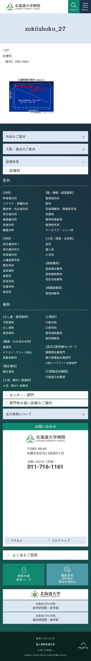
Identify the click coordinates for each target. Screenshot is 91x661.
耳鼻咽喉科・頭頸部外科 (61, 209)
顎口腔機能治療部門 (58, 357)
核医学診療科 (54, 279)
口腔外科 (51, 327)
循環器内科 (10, 219)
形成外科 (8, 281)
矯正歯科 (8, 371)
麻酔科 (7, 276)
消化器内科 (10, 214)
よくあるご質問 (24, 555)
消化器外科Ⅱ (11, 249)
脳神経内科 (53, 198)
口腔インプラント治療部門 (61, 363)
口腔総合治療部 (55, 377)
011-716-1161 (45, 466)
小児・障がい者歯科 (15, 385)
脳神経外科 (53, 224)
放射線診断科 (54, 274)
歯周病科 (8, 333)
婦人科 (50, 249)
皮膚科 (50, 214)
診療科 (7, 56)
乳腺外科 (8, 286)
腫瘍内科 (8, 230)
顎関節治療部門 (55, 352)
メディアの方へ (45, 650)
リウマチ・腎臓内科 (15, 203)
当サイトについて (45, 638)
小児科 (50, 254)
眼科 (48, 203)
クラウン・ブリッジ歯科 (17, 352)
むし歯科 (8, 327)
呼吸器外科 (10, 254)
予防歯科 (8, 322)
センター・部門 (21, 394)
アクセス (17, 540)
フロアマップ (61, 540)
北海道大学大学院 (45, 606)
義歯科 (7, 347)
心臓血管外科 (11, 260)
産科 (48, 244)
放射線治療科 (54, 268)
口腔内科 (51, 322)
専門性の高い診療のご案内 (30, 402)
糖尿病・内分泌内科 (15, 209)
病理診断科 (53, 293)
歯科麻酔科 (53, 338)
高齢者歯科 (10, 357)
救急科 (7, 292)
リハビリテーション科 (59, 230)
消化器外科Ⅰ (11, 244)
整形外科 (8, 265)
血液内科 (8, 224)
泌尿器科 (8, 270)
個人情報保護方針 (45, 644)
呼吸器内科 (10, 198)
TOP (6, 50)
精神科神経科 (54, 219)
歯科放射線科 (54, 333)
